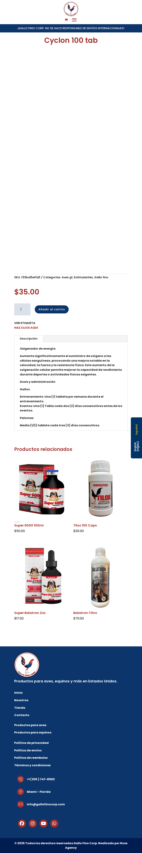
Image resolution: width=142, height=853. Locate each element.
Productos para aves (30, 725)
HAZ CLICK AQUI (26, 328)
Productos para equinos (32, 732)
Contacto (21, 715)
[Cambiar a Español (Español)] (136, 430)
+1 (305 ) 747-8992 (41, 779)
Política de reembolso (31, 758)
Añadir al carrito (51, 309)
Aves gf (67, 277)
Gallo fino (101, 277)
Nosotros (21, 700)
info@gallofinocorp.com (46, 804)
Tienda (19, 708)
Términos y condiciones (32, 765)
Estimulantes (83, 277)
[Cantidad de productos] (22, 309)
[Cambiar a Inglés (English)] (136, 446)
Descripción (28, 339)
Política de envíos (28, 750)
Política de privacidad (31, 743)
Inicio (18, 693)
